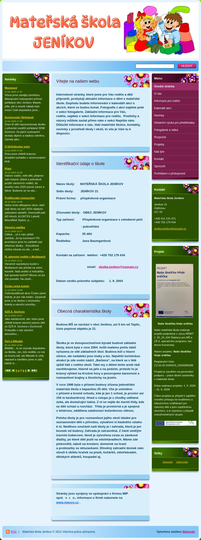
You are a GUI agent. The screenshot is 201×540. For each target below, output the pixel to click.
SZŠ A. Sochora (15, 311)
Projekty (159, 144)
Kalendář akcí (162, 108)
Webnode (188, 531)
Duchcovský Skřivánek (19, 117)
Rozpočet (160, 137)
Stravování (168, 462)
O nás (158, 93)
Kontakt (159, 159)
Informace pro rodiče (167, 101)
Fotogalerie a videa (166, 130)
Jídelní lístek (182, 462)
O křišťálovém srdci (17, 146)
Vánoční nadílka (15, 227)
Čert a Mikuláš (14, 341)
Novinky (159, 115)
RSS (14, 531)
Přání (8, 168)
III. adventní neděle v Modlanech (25, 256)
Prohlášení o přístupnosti (169, 173)
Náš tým (159, 151)
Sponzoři (159, 166)
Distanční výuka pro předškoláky (174, 122)
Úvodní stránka (164, 86)
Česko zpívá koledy (17, 286)
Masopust (11, 87)
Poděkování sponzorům (20, 197)
